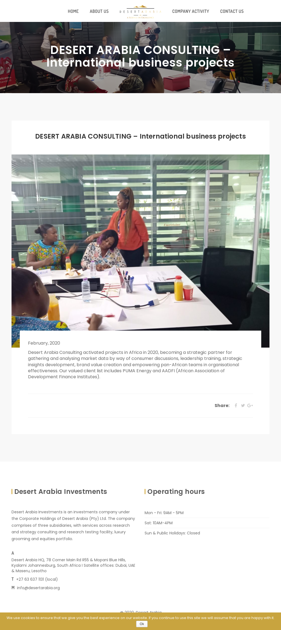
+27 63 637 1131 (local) (37, 579)
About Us (99, 11)
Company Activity (190, 11)
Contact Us (232, 11)
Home (73, 11)
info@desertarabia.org (38, 588)
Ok (142, 624)
